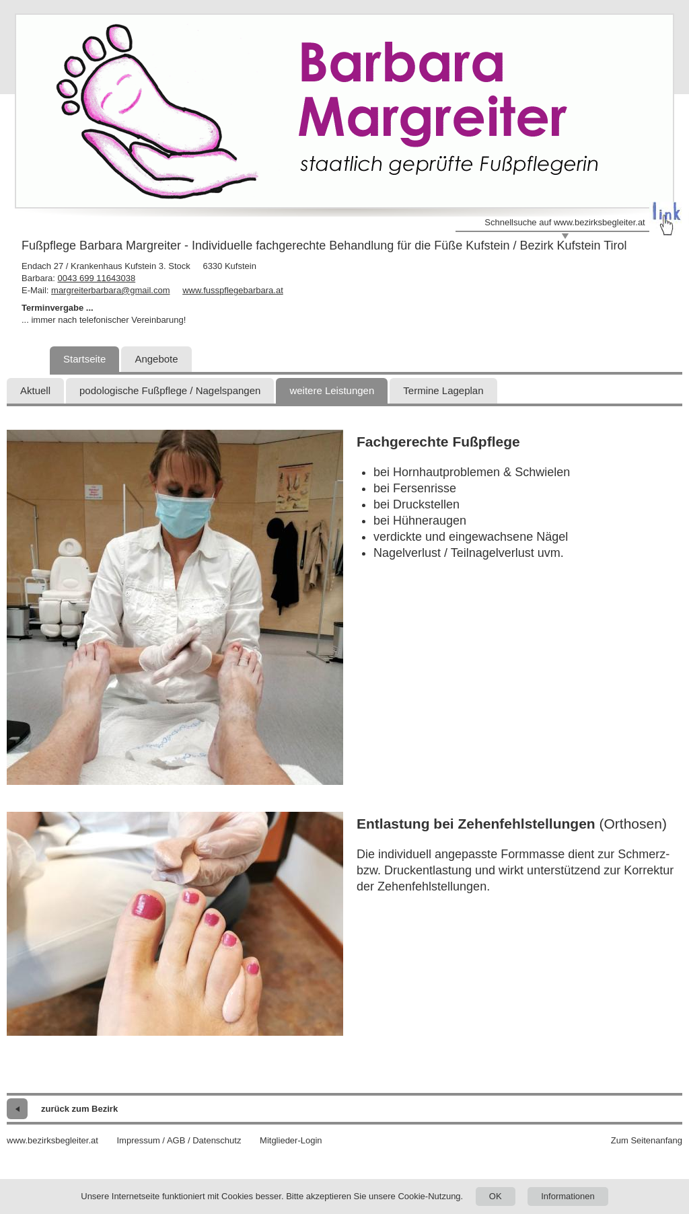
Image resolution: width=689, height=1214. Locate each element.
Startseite (84, 359)
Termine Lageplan (443, 390)
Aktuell (35, 390)
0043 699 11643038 (96, 278)
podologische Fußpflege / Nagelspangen (169, 390)
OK (495, 1196)
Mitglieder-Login (291, 1140)
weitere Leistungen (331, 390)
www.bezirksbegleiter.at (52, 1140)
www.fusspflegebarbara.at (232, 290)
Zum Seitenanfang (646, 1140)
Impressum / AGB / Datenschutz (178, 1140)
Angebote (156, 359)
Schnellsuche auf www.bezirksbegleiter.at (564, 222)
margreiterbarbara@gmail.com (110, 290)
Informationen (568, 1196)
